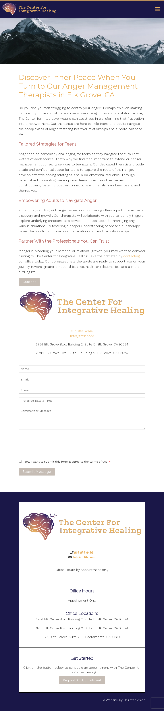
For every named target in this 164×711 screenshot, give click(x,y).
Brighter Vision (134, 700)
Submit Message (37, 472)
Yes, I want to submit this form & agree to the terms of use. (68, 461)
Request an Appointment (82, 680)
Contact (29, 282)
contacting (131, 256)
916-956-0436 (82, 331)
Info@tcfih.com (82, 336)
